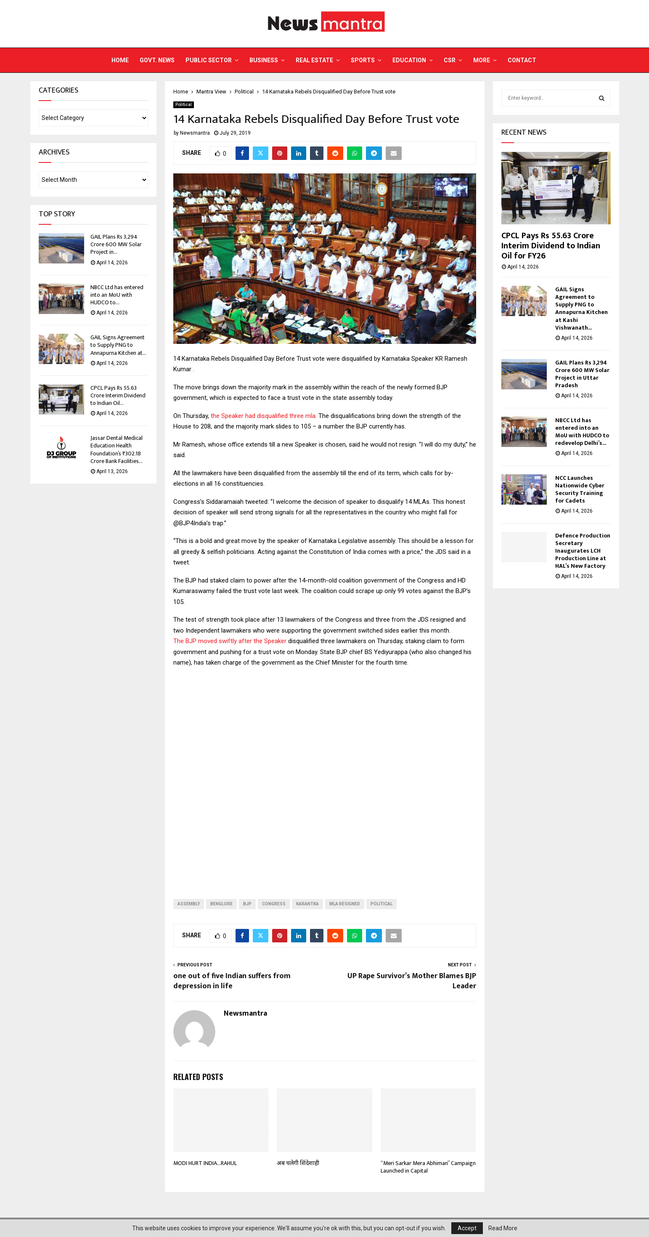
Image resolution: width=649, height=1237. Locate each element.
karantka (307, 904)
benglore (221, 904)
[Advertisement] (324, 785)
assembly (188, 904)
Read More (502, 1228)
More (481, 60)
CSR (450, 60)
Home (120, 60)
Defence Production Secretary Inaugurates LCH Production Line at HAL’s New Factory (582, 551)
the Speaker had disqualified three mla (263, 416)
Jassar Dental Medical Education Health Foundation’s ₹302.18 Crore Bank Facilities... (116, 449)
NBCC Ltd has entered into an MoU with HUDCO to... (116, 294)
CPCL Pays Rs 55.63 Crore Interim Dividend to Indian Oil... (118, 395)
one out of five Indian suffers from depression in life (232, 981)
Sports (363, 60)
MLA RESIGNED (344, 904)
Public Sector (208, 60)
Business (263, 60)
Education (409, 60)
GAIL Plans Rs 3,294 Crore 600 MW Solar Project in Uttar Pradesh (582, 374)
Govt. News (157, 60)
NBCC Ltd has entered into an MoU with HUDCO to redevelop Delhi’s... (582, 431)
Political (183, 104)
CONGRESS (274, 904)
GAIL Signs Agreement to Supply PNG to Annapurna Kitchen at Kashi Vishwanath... (581, 308)
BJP (247, 904)
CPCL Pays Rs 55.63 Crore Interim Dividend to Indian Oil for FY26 (550, 246)
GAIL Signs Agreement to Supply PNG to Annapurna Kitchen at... (118, 345)
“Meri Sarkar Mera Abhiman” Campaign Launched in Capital (428, 1167)
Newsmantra (195, 133)
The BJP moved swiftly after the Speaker (229, 641)
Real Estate (314, 60)
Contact (522, 60)
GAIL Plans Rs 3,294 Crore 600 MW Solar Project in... (116, 244)
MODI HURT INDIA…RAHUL (205, 1163)
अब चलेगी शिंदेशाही (298, 1163)
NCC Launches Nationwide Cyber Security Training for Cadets (579, 489)
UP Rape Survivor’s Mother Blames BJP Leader (411, 981)
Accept (467, 1228)
